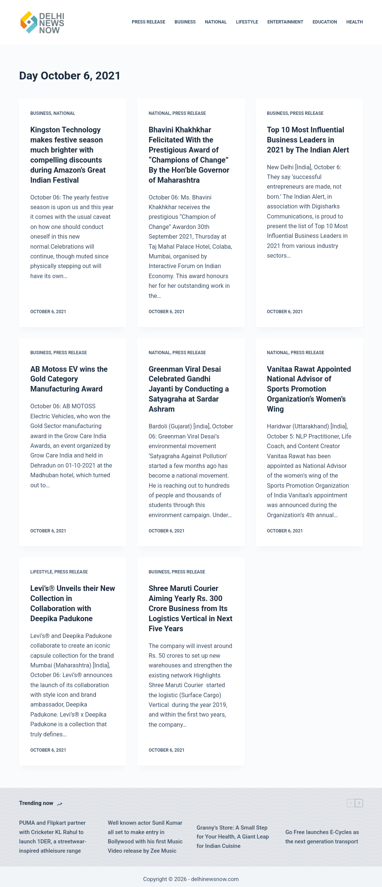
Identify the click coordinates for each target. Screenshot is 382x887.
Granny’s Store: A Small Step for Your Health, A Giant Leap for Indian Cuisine (233, 831)
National (215, 22)
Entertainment (285, 22)
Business (185, 22)
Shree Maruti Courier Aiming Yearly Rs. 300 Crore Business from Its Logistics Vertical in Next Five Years (190, 603)
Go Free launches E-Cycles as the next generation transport (322, 832)
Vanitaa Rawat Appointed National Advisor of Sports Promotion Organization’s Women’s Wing (309, 386)
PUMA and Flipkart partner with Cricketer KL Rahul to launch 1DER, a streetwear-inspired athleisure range (52, 831)
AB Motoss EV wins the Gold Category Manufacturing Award (69, 376)
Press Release (148, 22)
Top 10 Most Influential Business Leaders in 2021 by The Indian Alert (308, 139)
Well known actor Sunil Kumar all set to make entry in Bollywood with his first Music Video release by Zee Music (145, 831)
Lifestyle (247, 22)
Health (354, 22)
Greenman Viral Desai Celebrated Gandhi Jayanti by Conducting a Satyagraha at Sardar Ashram (188, 386)
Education (325, 22)
